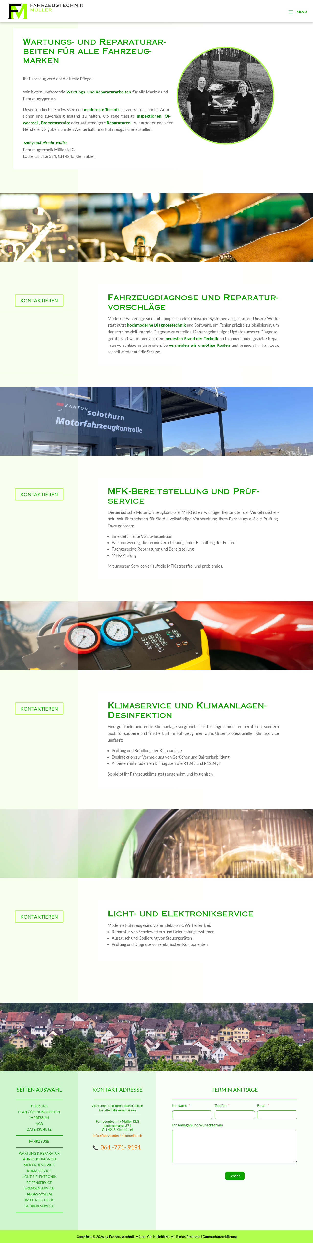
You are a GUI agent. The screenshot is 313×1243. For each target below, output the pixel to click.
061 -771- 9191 (121, 1147)
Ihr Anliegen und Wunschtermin (198, 1125)
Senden (234, 1176)
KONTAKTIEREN (39, 300)
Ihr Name (181, 1106)
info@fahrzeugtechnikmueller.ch (117, 1135)
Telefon (222, 1106)
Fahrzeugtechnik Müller (127, 1236)
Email (263, 1106)
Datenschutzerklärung (220, 1236)
